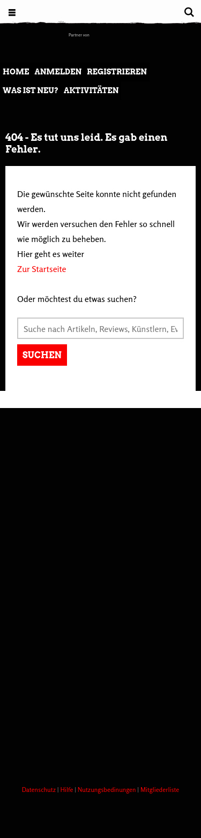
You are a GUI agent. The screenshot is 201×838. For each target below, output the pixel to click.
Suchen (42, 355)
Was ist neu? (30, 90)
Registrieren (117, 71)
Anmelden (57, 71)
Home (16, 71)
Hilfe (67, 790)
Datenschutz (39, 790)
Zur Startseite (41, 268)
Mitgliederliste (159, 790)
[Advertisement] (100, 660)
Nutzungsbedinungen (108, 790)
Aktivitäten (91, 90)
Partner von (79, 34)
